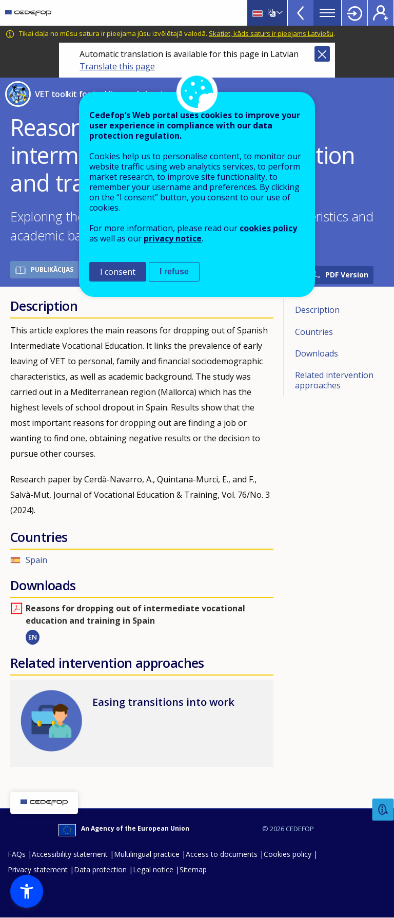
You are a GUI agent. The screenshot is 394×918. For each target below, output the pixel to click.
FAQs (17, 854)
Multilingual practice (147, 854)
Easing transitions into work (163, 702)
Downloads (316, 353)
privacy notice (173, 238)
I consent (117, 271)
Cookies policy (287, 854)
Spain (36, 560)
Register (380, 13)
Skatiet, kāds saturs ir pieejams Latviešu (271, 33)
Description (317, 309)
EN (32, 637)
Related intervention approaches (334, 380)
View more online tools (300, 13)
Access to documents (222, 854)
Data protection (100, 869)
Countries (314, 332)
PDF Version (346, 274)
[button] (26, 891)
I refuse (174, 271)
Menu (327, 13)
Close (322, 54)
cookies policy (268, 228)
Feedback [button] (383, 810)
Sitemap (193, 869)
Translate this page (117, 66)
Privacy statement (38, 869)
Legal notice (153, 869)
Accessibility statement (70, 854)
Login (354, 13)
